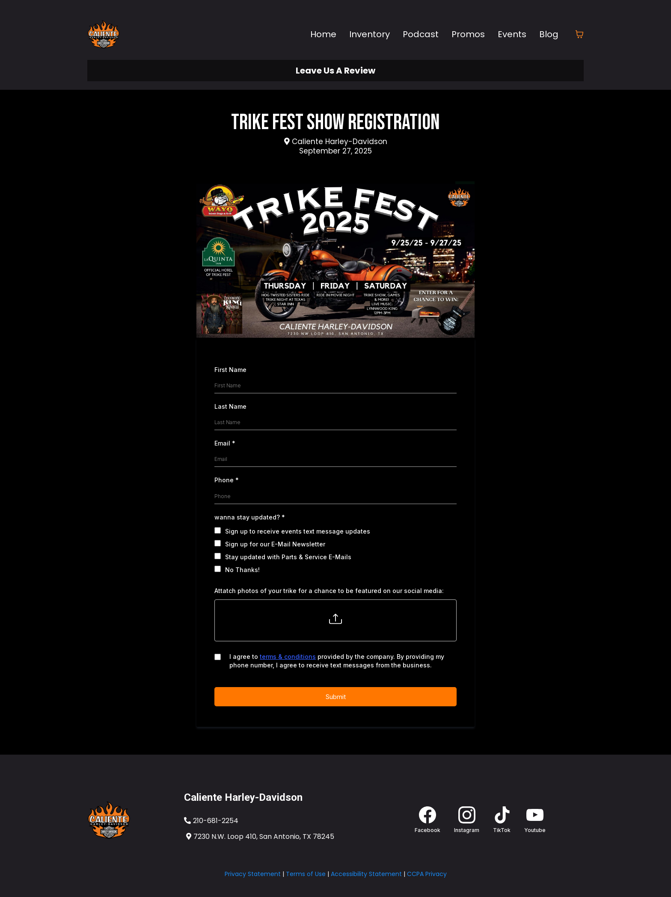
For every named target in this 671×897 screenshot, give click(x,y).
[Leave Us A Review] (335, 70)
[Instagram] (466, 820)
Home (323, 34)
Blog (548, 34)
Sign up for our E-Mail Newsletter (275, 544)
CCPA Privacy (427, 874)
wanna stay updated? (249, 517)
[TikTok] (501, 820)
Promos (468, 34)
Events (512, 34)
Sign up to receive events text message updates (297, 531)
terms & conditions (288, 656)
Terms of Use (306, 874)
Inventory (369, 34)
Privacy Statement (253, 874)
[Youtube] (534, 820)
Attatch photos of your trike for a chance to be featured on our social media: (329, 590)
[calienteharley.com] (103, 34)
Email (224, 443)
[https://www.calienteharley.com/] (133, 819)
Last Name (230, 406)
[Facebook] (427, 820)
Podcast (421, 34)
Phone (226, 480)
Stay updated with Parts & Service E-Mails (288, 557)
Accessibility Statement (366, 874)
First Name (230, 369)
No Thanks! (242, 569)
